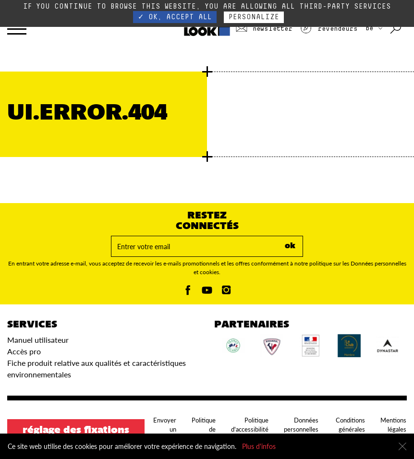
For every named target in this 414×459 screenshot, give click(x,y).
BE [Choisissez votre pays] (373, 28)
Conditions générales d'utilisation (349, 429)
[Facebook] (188, 292)
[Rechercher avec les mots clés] (396, 29)
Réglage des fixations (76, 430)
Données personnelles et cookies (301, 429)
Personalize (254, 17)
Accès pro (24, 351)
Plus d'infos (259, 446)
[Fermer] (402, 446)
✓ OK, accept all (175, 17)
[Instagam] (226, 292)
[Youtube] (207, 292)
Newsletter (264, 29)
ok (290, 246)
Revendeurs (328, 29)
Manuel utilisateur (38, 339)
